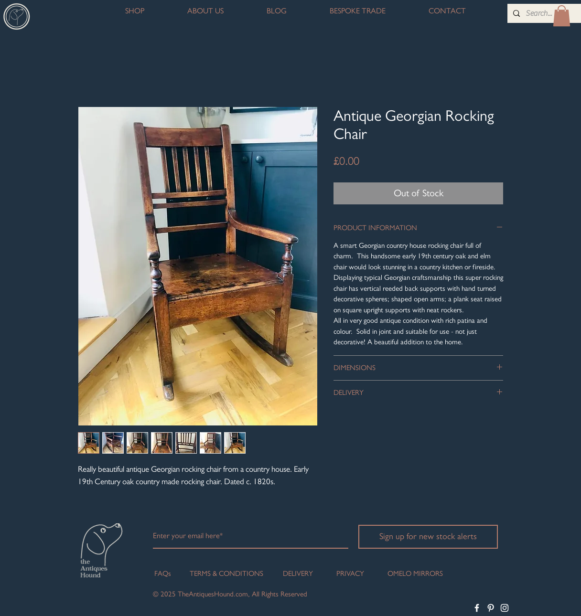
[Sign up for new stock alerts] (428, 537)
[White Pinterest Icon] (490, 608)
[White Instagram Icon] (504, 608)
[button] (561, 15)
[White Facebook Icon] (477, 608)
